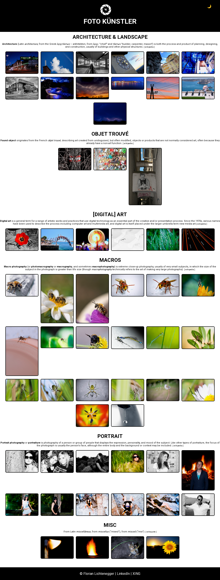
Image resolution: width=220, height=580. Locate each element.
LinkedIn (123, 574)
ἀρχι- (96, 44)
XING (136, 574)
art (76, 140)
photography (146, 266)
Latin (21, 44)
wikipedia (149, 47)
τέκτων (117, 44)
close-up (133, 266)
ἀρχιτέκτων (63, 44)
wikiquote (151, 532)
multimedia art (100, 223)
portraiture (198, 442)
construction (77, 46)
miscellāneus (83, 531)
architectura (31, 44)
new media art (187, 223)
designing (211, 44)
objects (136, 140)
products (150, 140)
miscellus (103, 531)
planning (199, 44)
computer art (79, 223)
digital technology (99, 221)
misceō (132, 531)
